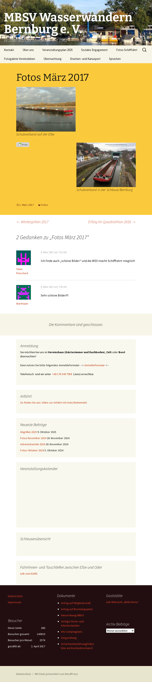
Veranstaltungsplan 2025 (57, 50)
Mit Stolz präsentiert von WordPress (56, 674)
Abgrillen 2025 (28, 432)
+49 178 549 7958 (62, 374)
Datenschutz (15, 596)
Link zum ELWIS (29, 573)
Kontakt (9, 50)
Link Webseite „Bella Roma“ (122, 602)
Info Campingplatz (71, 631)
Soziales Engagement (94, 50)
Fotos (44, 205)
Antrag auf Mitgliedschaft (75, 603)
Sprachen (115, 59)
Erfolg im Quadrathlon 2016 (112, 221)
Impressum (14, 602)
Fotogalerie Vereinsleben (19, 59)
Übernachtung (53, 59)
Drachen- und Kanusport (85, 59)
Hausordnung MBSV (72, 615)
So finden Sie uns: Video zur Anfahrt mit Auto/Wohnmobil (53, 402)
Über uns (28, 50)
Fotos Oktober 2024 (32, 450)
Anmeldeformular (94, 365)
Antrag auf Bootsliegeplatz (77, 609)
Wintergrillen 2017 (32, 221)
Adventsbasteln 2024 (32, 444)
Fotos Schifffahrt (126, 50)
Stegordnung (69, 638)
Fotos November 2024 (33, 438)
